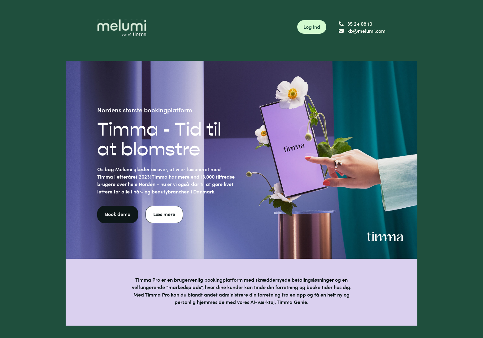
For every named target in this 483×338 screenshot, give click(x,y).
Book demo (117, 214)
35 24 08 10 (355, 23)
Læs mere (164, 214)
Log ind (311, 26)
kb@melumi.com (362, 30)
